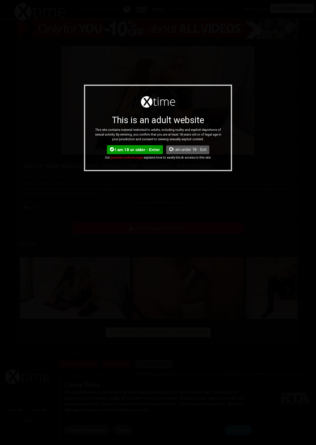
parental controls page (127, 157)
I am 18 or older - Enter (135, 149)
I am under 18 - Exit (187, 149)
